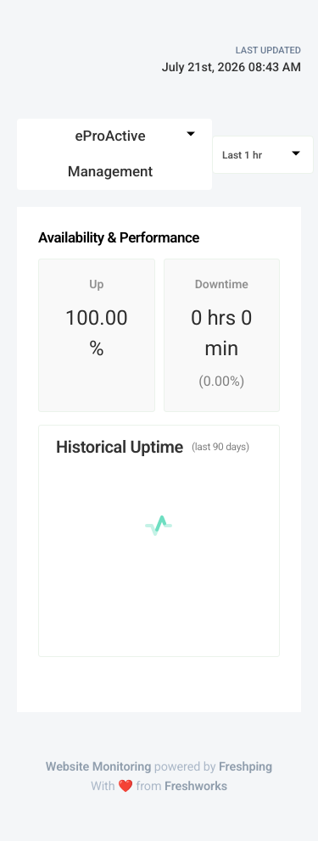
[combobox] (114, 154)
